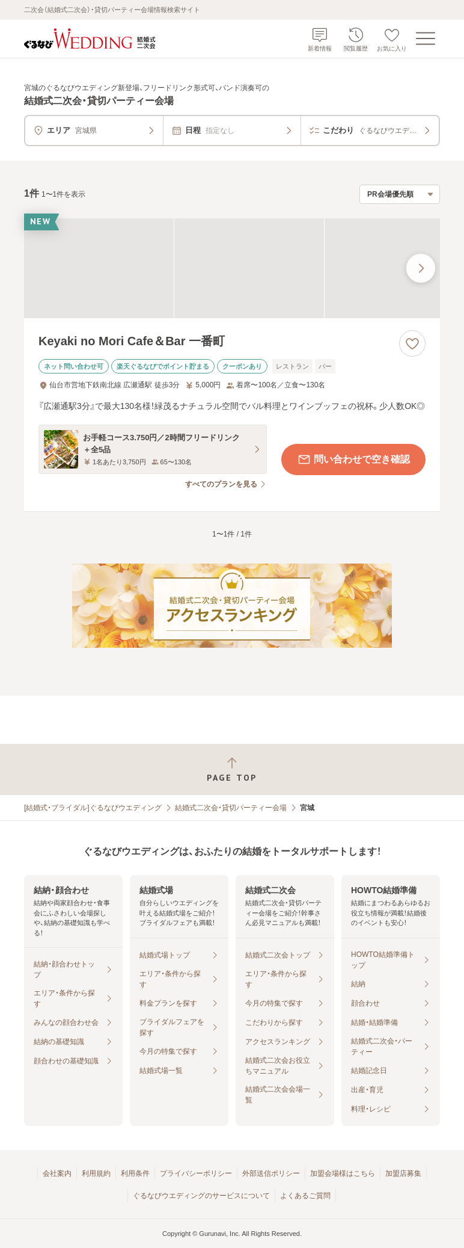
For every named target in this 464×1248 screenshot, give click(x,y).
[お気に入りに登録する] (412, 343)
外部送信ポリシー (271, 1173)
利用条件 (135, 1173)
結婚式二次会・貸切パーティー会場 (231, 808)
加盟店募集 (403, 1173)
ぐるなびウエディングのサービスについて (201, 1195)
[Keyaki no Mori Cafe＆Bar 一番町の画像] (232, 268)
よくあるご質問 (305, 1195)
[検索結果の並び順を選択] (399, 194)
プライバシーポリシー (196, 1173)
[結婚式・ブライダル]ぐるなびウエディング (93, 808)
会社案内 (57, 1173)
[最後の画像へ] (420, 268)
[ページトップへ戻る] (232, 769)
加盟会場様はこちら (342, 1173)
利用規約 (96, 1173)
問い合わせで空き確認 (353, 459)
